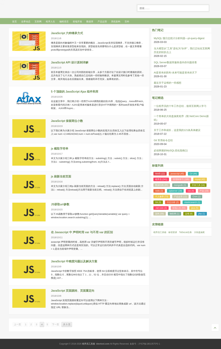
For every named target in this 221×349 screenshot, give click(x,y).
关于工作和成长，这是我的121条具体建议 (177, 130)
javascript (177, 173)
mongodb (180, 185)
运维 (189, 213)
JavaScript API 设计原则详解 (69, 62)
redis (159, 191)
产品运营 (102, 21)
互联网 (38, 21)
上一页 (17, 324)
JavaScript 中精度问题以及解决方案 (74, 261)
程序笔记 (35, 8)
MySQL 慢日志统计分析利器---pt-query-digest (179, 38)
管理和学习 (181, 179)
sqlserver (175, 191)
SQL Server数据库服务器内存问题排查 (175, 62)
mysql (200, 179)
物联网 (174, 213)
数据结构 (161, 185)
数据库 (89, 21)
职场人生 (179, 208)
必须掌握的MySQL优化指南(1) (171, 150)
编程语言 (64, 21)
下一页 (55, 324)
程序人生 (50, 21)
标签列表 (157, 165)
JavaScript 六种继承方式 (67, 33)
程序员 (161, 179)
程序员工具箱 (159, 232)
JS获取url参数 (60, 204)
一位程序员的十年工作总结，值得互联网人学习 (180, 106)
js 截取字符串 (59, 148)
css (191, 191)
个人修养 (161, 196)
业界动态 (25, 21)
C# (193, 173)
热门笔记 (157, 30)
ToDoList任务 (185, 232)
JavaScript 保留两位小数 (67, 120)
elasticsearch (192, 202)
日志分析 (173, 202)
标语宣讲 (172, 232)
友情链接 (157, 224)
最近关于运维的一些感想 (167, 82)
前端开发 (77, 21)
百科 (127, 21)
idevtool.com (102, 344)
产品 (204, 191)
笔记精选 (157, 97)
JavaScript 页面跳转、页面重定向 (72, 290)
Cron (196, 196)
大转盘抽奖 (199, 232)
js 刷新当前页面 (61, 176)
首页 (14, 21)
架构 (159, 213)
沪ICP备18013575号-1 (149, 344)
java (194, 208)
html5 (160, 173)
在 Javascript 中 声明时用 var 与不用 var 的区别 (82, 232)
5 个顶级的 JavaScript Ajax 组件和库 (74, 91)
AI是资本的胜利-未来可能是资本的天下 (175, 72)
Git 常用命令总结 (163, 140)
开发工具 (198, 185)
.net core (161, 208)
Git (158, 202)
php (201, 213)
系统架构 (115, 21)
